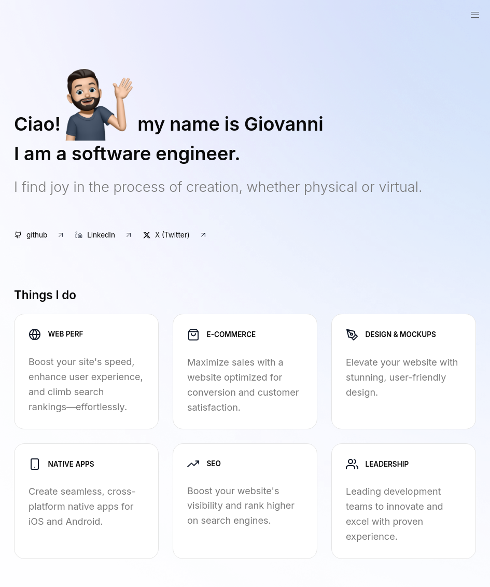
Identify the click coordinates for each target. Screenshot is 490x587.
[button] (475, 15)
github (40, 235)
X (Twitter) (175, 235)
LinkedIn (104, 235)
